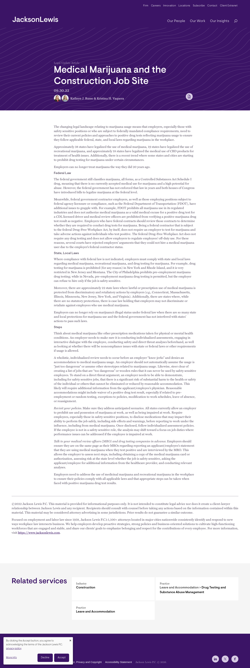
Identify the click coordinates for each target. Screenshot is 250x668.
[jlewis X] (225, 659)
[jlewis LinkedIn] (215, 659)
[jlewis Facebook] (234, 659)
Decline (45, 657)
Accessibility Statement (118, 662)
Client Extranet (229, 6)
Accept (62, 657)
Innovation (169, 6)
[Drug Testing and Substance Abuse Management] (197, 588)
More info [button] (11, 657)
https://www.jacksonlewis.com (39, 532)
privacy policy (13, 648)
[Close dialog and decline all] (70, 639)
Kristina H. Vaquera (110, 98)
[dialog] (38, 651)
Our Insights (219, 21)
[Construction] (113, 588)
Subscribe (199, 6)
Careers (156, 6)
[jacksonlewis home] (35, 18)
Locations (184, 6)
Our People (176, 21)
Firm (145, 6)
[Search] (234, 21)
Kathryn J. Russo (81, 98)
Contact (212, 6)
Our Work (197, 21)
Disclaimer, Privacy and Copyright (82, 662)
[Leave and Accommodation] (113, 610)
